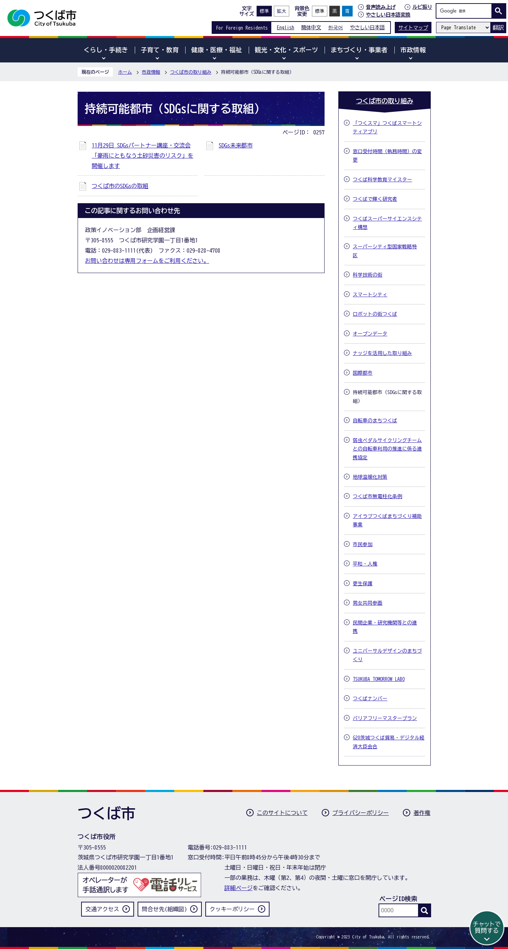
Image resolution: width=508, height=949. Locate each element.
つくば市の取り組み (190, 72)
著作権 (421, 813)
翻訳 (498, 27)
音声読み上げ (380, 7)
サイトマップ (413, 27)
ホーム (125, 72)
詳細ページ (238, 888)
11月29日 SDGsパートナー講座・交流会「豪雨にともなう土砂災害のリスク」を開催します (142, 156)
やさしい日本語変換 (388, 14)
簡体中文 (311, 27)
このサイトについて (282, 813)
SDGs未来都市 (236, 145)
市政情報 (151, 72)
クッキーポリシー (232, 909)
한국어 (335, 27)
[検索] (465, 11)
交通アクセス (102, 909)
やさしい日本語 (367, 27)
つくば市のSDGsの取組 (120, 186)
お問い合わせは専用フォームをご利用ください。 (147, 261)
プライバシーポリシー (360, 813)
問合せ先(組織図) (164, 909)
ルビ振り (422, 7)
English (285, 27)
